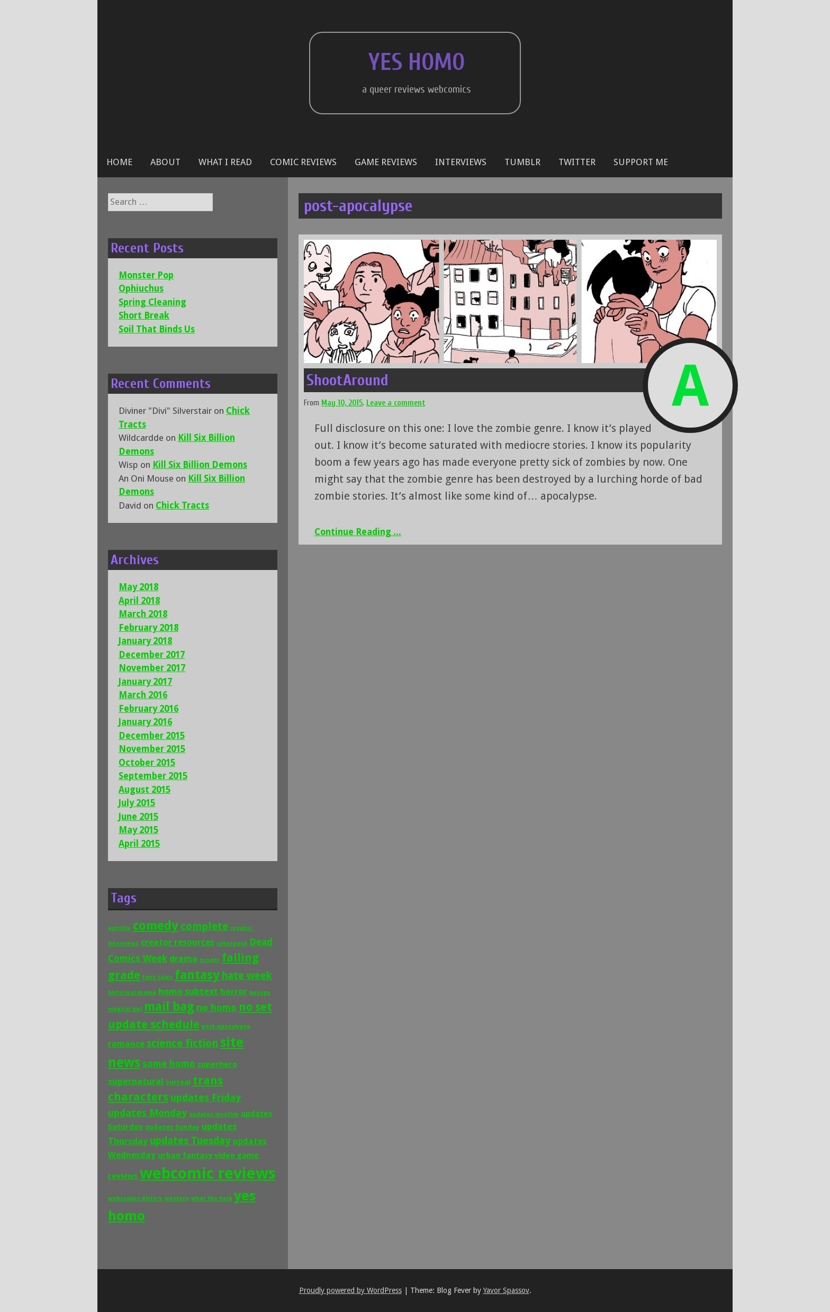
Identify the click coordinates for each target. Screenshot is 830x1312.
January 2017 (145, 681)
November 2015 (152, 749)
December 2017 (152, 654)
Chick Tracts (182, 505)
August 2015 (144, 789)
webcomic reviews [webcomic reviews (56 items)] (208, 1173)
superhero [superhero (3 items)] (217, 1064)
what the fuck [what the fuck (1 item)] (211, 1198)
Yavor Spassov (506, 1290)
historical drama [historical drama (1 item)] (132, 992)
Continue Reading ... (357, 532)
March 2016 (143, 695)
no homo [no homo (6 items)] (216, 1007)
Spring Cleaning (152, 302)
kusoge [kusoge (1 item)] (259, 992)
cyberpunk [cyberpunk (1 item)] (231, 943)
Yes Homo (416, 62)
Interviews (460, 162)
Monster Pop (146, 275)
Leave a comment (395, 403)
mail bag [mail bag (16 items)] (169, 1007)
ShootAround (347, 380)
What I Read (225, 162)
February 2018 (148, 627)
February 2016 (148, 708)
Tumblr (522, 162)
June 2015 (138, 816)
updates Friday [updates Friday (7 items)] (205, 1097)
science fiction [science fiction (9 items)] (182, 1043)
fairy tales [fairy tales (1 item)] (157, 977)
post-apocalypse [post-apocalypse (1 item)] (226, 1026)
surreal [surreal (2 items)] (178, 1082)
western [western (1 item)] (177, 1198)
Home (119, 162)
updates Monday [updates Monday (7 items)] (147, 1112)
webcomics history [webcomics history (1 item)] (135, 1198)
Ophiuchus (141, 288)
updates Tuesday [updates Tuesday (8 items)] (190, 1141)
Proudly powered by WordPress (350, 1290)
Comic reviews (303, 162)
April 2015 (139, 843)
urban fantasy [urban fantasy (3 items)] (185, 1155)
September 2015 (153, 776)
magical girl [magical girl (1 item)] (125, 1009)
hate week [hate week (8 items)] (247, 976)
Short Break (144, 315)
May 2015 (138, 830)
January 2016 (145, 722)
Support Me (641, 162)
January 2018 (145, 641)
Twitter (577, 162)
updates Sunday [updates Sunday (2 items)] (172, 1127)
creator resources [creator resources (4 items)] (177, 942)
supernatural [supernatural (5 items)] (136, 1081)
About (165, 162)
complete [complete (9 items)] (204, 926)
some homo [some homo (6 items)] (168, 1063)
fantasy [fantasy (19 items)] (197, 974)
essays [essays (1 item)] (210, 959)
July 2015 (137, 803)
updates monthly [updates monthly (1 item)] (214, 1114)
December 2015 (152, 735)
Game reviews (386, 162)
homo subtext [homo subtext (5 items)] (188, 991)
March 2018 (143, 614)
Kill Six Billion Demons (199, 464)
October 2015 (147, 762)
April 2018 (139, 600)
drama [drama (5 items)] (183, 958)
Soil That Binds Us (157, 329)
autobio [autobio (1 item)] (119, 928)
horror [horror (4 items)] (233, 992)
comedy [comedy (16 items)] (155, 926)
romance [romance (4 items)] (126, 1044)
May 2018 (138, 587)
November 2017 (152, 668)
